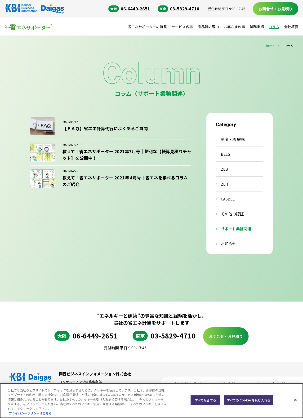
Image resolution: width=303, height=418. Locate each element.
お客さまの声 (234, 26)
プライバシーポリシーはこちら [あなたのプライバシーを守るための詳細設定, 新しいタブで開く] (30, 413)
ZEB (224, 169)
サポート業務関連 (236, 228)
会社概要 (291, 26)
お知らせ (228, 243)
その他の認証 (232, 214)
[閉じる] (295, 400)
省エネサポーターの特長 (147, 26)
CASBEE (228, 199)
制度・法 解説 (233, 139)
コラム (274, 26)
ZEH (224, 184)
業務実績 (257, 26)
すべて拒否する (205, 400)
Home (269, 45)
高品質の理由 (208, 26)
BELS (225, 154)
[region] (151, 400)
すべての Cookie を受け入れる (248, 400)
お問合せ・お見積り (275, 9)
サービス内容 (182, 26)
